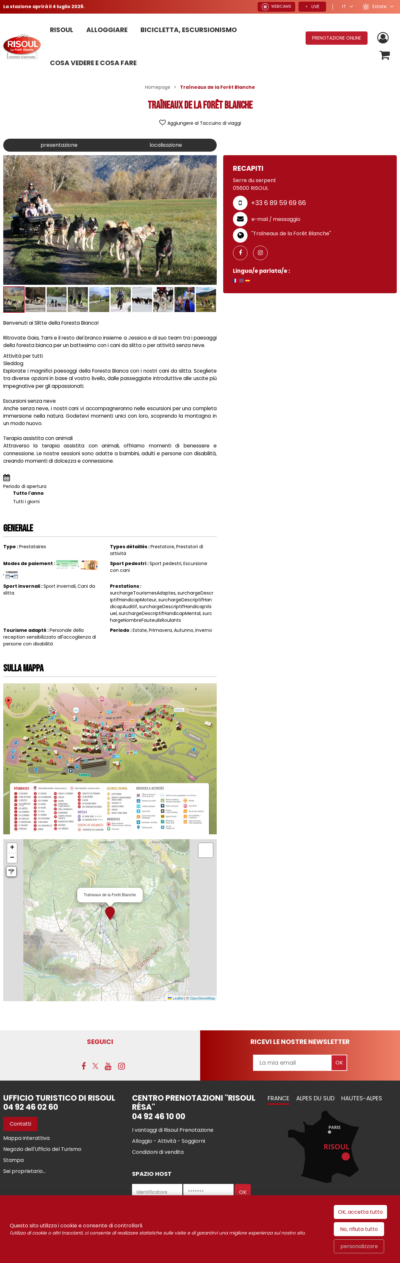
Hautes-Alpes (361, 1098)
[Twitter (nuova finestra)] (95, 1066)
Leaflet (175, 998)
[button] (385, 55)
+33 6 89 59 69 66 (278, 202)
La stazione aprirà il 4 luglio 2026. (44, 6)
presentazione (59, 145)
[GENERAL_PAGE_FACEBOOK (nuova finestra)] (242, 253)
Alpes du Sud (315, 1098)
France (278, 1098)
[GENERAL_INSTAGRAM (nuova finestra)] (263, 253)
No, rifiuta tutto (359, 1229)
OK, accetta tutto (360, 1212)
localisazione (166, 145)
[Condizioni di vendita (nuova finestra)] (158, 1152)
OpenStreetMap (202, 998)
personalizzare (359, 1246)
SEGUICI (100, 1041)
